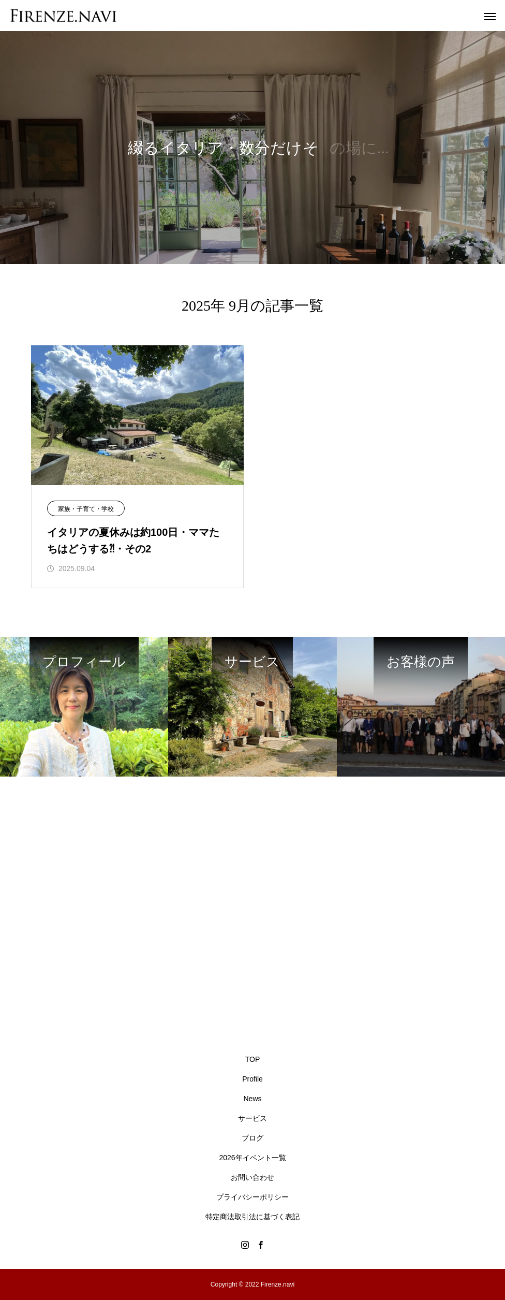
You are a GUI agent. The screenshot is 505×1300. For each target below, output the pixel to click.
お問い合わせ (252, 1177)
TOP (252, 1059)
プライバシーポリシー (252, 1197)
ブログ (252, 1138)
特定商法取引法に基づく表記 (252, 1217)
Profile (252, 1079)
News (252, 1098)
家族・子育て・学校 (86, 509)
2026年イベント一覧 (252, 1157)
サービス (252, 1118)
